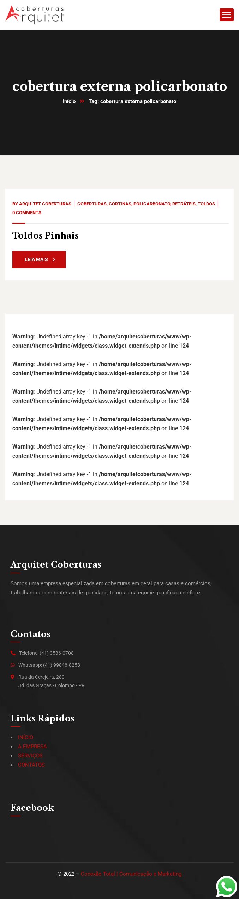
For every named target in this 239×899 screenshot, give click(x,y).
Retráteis (184, 203)
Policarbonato (151, 203)
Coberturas (92, 203)
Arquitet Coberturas (45, 203)
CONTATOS (31, 765)
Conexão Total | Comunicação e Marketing (131, 874)
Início (69, 101)
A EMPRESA (32, 746)
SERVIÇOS (30, 756)
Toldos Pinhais (45, 235)
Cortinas (120, 203)
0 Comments (26, 212)
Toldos (206, 203)
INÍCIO (25, 737)
